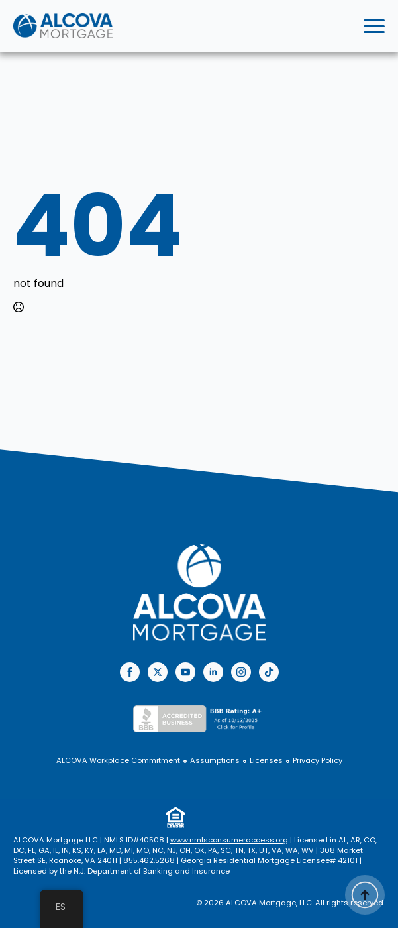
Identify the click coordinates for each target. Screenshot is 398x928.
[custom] (269, 672)
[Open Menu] (374, 25)
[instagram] (241, 672)
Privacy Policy (317, 761)
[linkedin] (213, 672)
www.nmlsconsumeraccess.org (229, 840)
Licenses (266, 761)
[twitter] (158, 672)
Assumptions (215, 761)
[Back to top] (365, 895)
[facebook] (130, 672)
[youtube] (185, 672)
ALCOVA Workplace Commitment (118, 761)
